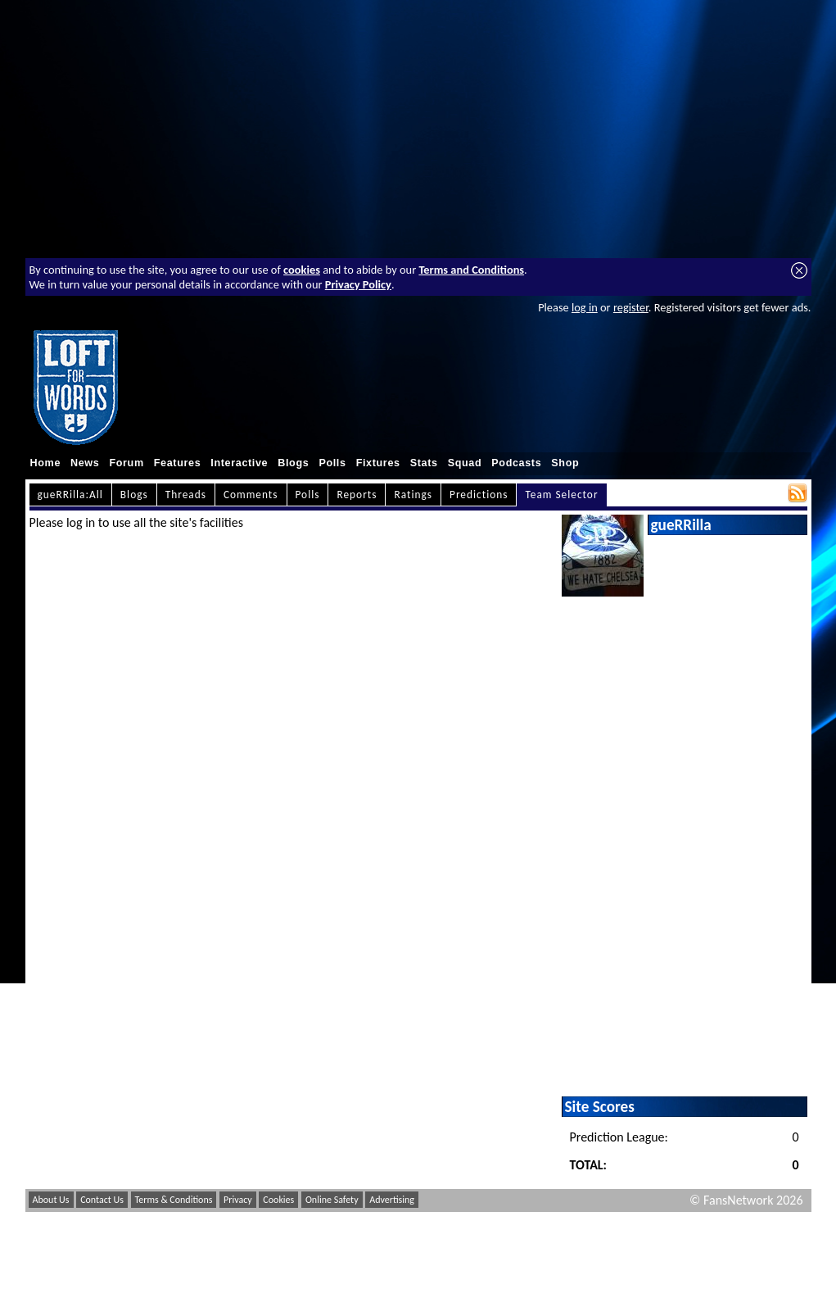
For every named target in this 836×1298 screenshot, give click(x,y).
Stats (424, 463)
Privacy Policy (358, 284)
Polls (332, 463)
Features (177, 463)
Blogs (293, 463)
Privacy (238, 1199)
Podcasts (516, 463)
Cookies (278, 1199)
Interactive (239, 463)
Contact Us (102, 1199)
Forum (126, 463)
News (84, 463)
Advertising (391, 1199)
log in (585, 307)
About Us (51, 1199)
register (630, 307)
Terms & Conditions (174, 1199)
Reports (357, 495)
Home (45, 463)
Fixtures (378, 463)
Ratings (413, 495)
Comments (251, 495)
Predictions (479, 495)
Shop (565, 463)
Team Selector (561, 495)
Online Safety (332, 1199)
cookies (301, 269)
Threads (185, 495)
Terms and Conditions (471, 269)
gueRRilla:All (70, 495)
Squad (465, 463)
